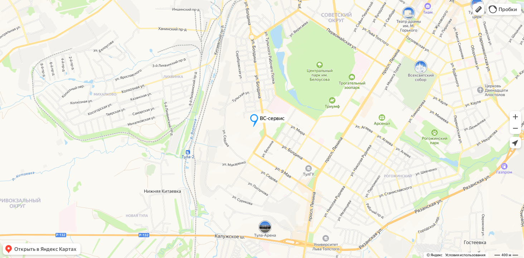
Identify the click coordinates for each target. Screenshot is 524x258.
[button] (478, 9)
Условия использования (465, 255)
